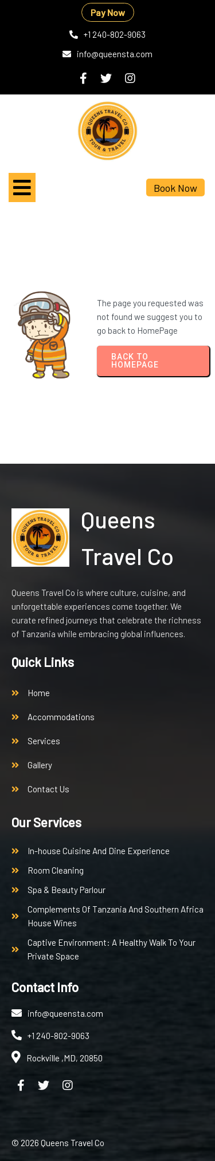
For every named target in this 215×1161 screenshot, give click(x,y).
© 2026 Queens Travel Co (57, 1143)
